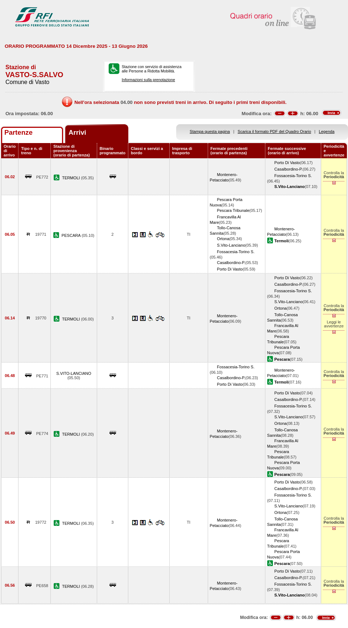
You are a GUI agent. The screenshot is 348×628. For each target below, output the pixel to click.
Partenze (18, 132)
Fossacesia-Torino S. (293, 175)
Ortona (223, 238)
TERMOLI (71, 178)
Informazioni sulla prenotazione (148, 80)
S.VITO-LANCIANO (73, 373)
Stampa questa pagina (210, 131)
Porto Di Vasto (287, 162)
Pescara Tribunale (233, 210)
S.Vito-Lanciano (231, 245)
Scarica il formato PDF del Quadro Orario (274, 131)
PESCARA (72, 235)
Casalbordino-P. (288, 169)
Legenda (327, 131)
